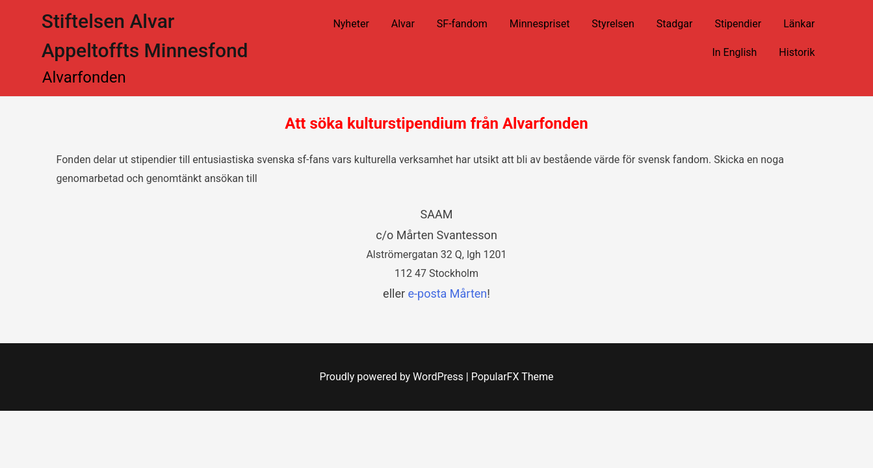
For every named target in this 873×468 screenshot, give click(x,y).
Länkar (798, 24)
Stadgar (675, 24)
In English (734, 52)
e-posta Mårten (448, 293)
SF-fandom (462, 24)
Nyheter (351, 24)
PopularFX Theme (512, 376)
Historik (796, 52)
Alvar (403, 24)
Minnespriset (540, 24)
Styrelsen (613, 24)
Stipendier (737, 24)
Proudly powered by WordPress (393, 376)
